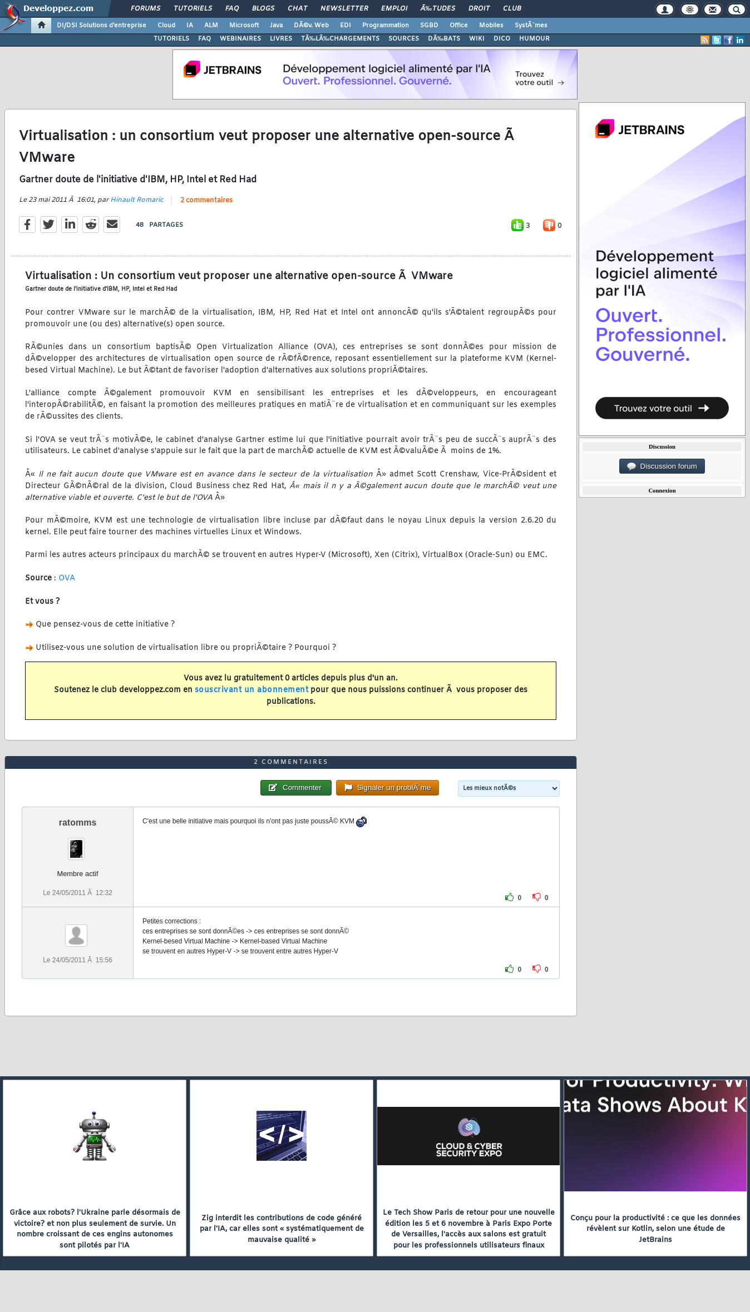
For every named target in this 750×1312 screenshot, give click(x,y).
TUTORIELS (171, 39)
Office (459, 25)
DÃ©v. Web (311, 25)
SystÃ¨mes (531, 25)
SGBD (429, 25)
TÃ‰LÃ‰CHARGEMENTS (340, 39)
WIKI (477, 39)
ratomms (78, 822)
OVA (67, 578)
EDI (345, 25)
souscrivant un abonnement (252, 690)
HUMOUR (534, 39)
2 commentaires (206, 200)
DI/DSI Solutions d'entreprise (101, 25)
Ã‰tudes (438, 8)
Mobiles (491, 25)
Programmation (385, 25)
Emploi (394, 8)
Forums (145, 8)
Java (276, 25)
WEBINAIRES (240, 39)
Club (512, 8)
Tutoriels (192, 8)
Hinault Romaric (136, 200)
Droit (479, 8)
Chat (297, 8)
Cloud (166, 25)
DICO (502, 39)
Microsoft (244, 25)
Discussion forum (662, 466)
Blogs (263, 8)
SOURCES (403, 39)
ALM (211, 25)
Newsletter (344, 8)
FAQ (232, 8)
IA (189, 25)
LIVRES (281, 39)
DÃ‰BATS (444, 39)
